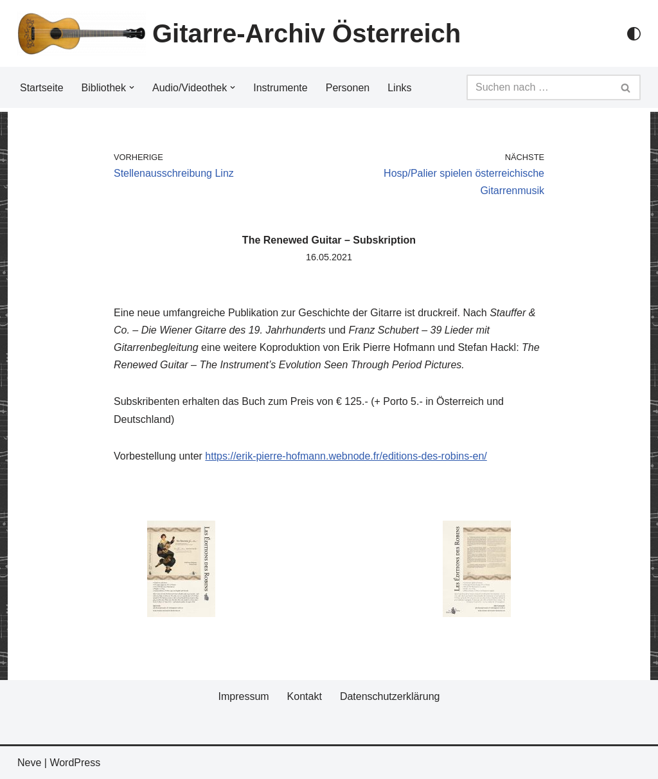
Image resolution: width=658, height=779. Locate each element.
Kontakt (304, 696)
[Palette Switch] (634, 33)
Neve (29, 762)
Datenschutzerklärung (390, 696)
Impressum (243, 696)
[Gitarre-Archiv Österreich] (239, 33)
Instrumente (280, 87)
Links (399, 87)
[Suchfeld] (539, 87)
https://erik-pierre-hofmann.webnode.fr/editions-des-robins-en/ (345, 456)
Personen (348, 87)
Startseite (42, 87)
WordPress (74, 762)
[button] (131, 87)
